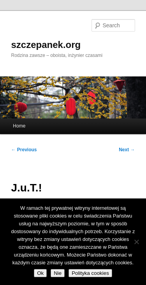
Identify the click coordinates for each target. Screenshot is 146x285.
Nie (58, 273)
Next (127, 149)
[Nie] (136, 242)
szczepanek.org (46, 44)
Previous (24, 149)
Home (19, 126)
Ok (40, 273)
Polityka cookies (90, 273)
